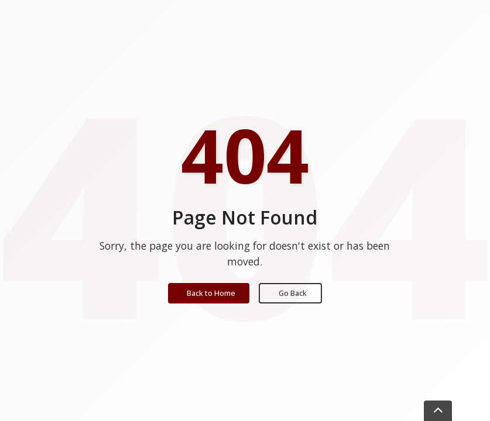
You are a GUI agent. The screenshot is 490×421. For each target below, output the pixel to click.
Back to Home (211, 293)
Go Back (293, 293)
